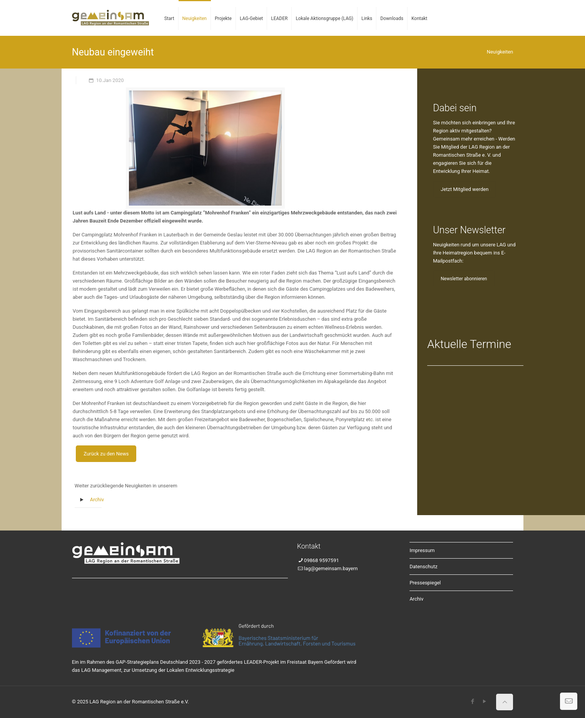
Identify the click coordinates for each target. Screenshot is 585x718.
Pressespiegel (425, 583)
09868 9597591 (321, 560)
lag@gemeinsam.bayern (331, 568)
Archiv (97, 499)
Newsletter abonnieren (464, 278)
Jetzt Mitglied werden (464, 189)
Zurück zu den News (106, 454)
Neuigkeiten (500, 52)
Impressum (422, 550)
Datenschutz (423, 566)
